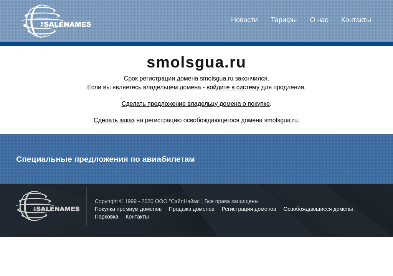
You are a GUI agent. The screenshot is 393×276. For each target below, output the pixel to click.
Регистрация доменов (250, 209)
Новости (244, 20)
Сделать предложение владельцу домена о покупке (196, 103)
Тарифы (284, 20)
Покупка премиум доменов (129, 209)
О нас (319, 20)
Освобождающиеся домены (318, 209)
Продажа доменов (192, 209)
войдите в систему (232, 87)
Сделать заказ (114, 120)
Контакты (356, 20)
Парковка (107, 217)
